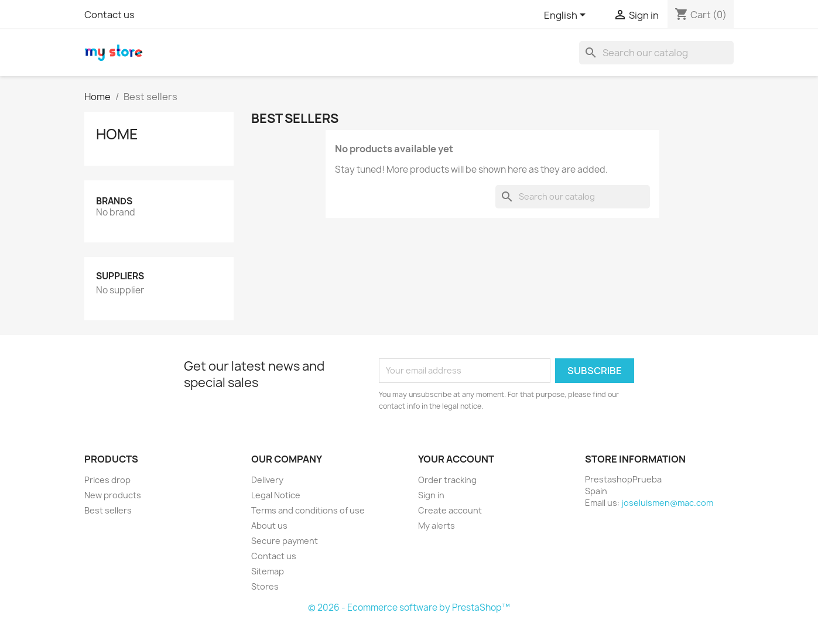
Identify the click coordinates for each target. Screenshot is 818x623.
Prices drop (107, 479)
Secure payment (284, 540)
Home (117, 134)
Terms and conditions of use (308, 510)
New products (112, 495)
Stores (265, 586)
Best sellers (108, 510)
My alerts (436, 525)
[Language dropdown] (567, 16)
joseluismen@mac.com (667, 502)
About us (269, 525)
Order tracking (447, 479)
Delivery (267, 479)
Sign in (431, 495)
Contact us (109, 14)
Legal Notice (275, 495)
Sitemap (267, 571)
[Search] (656, 52)
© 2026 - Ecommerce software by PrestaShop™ (409, 607)
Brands (114, 201)
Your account (456, 459)
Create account (450, 510)
